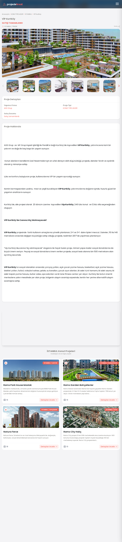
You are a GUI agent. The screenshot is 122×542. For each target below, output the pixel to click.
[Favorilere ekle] (5, 363)
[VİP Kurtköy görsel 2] (13, 86)
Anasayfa (5, 14)
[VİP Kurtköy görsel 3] (29, 86)
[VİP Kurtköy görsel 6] (77, 86)
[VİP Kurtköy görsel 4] (45, 86)
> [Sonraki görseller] (119, 86)
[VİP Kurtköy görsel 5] (61, 86)
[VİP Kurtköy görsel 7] (93, 86)
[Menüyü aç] (117, 4)
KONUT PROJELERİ (17, 14)
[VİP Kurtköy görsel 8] (109, 86)
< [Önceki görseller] (3, 86)
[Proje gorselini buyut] (61, 53)
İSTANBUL (28, 14)
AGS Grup (8, 108)
